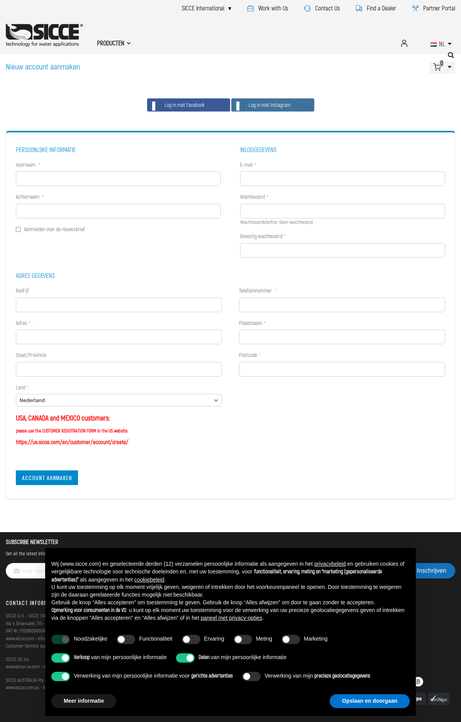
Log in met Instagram (261, 105)
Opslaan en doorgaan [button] (369, 701)
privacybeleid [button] (330, 564)
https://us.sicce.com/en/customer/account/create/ (72, 441)
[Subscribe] (431, 570)
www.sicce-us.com (23, 666)
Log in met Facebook (176, 105)
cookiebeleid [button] (149, 580)
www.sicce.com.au (22, 687)
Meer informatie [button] (84, 701)
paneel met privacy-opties (232, 618)
